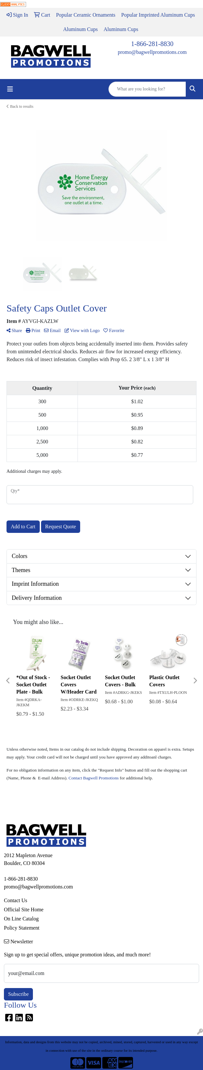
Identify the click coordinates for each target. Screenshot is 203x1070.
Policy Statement (21, 928)
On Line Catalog (21, 918)
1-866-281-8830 (152, 43)
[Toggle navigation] (10, 89)
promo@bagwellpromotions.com (152, 52)
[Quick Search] (147, 89)
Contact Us (15, 900)
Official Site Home (23, 909)
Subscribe (18, 994)
